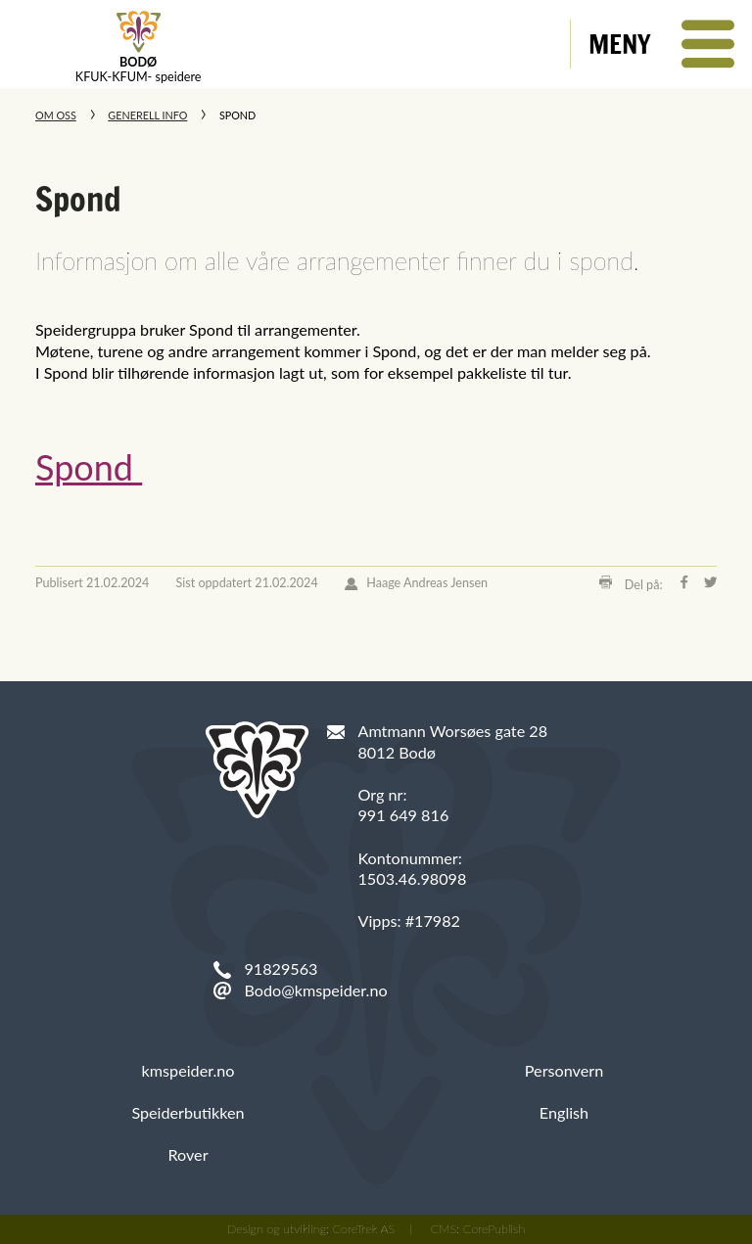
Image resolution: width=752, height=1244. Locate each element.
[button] (661, 44)
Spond (88, 466)
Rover (187, 1154)
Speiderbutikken (187, 1112)
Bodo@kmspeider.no (315, 990)
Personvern (564, 1070)
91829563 (280, 968)
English (564, 1112)
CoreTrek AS (364, 1228)
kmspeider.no (188, 1070)
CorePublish (494, 1228)
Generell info (147, 115)
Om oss (55, 115)
